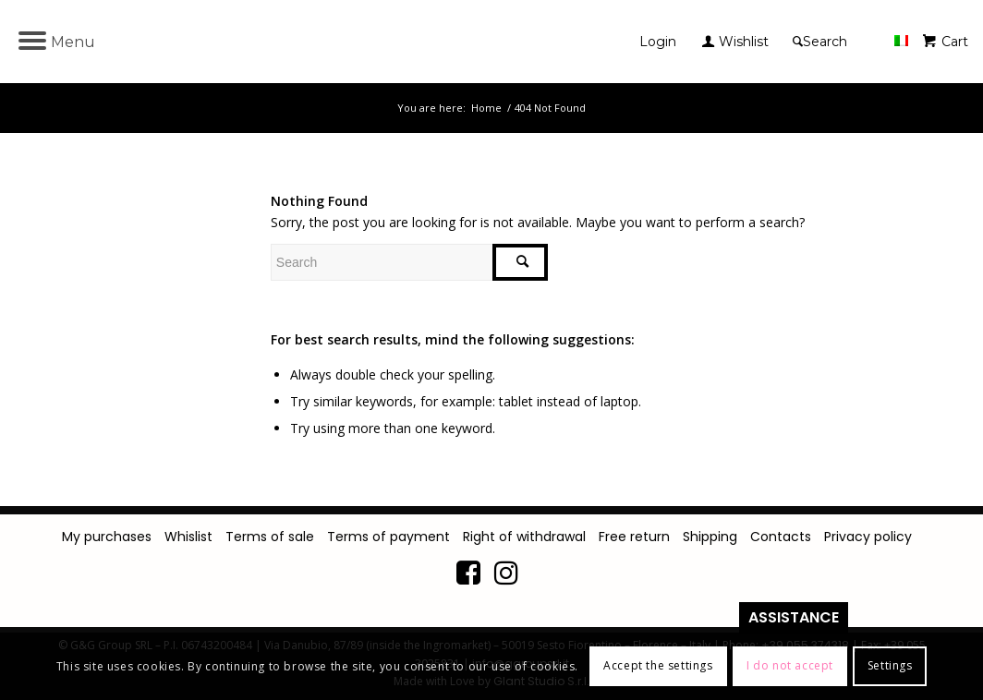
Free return (634, 536)
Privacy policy (868, 536)
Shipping (710, 536)
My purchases (107, 536)
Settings (890, 665)
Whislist (188, 536)
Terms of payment (388, 536)
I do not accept (789, 665)
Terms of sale (269, 536)
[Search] (822, 41)
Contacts (780, 536)
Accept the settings (657, 665)
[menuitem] (662, 41)
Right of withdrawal (524, 536)
